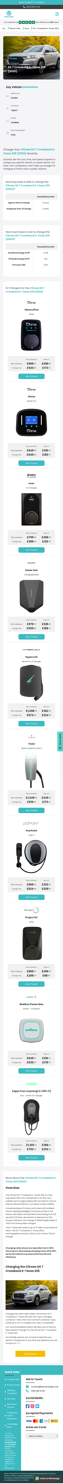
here (18, 1343)
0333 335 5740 (31, 7)
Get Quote (30, 1353)
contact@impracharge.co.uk (44, 1386)
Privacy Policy (10, 1442)
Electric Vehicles (16, 28)
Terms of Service (10, 1445)
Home (4, 28)
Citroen (27, 28)
